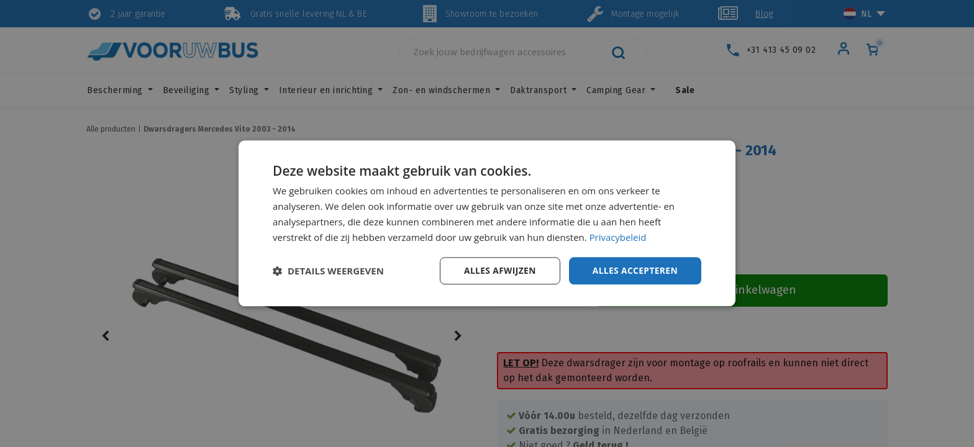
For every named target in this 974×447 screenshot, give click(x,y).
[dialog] (487, 223)
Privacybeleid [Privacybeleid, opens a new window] (618, 237)
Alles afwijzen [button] (498, 270)
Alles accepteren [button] (634, 270)
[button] (328, 271)
